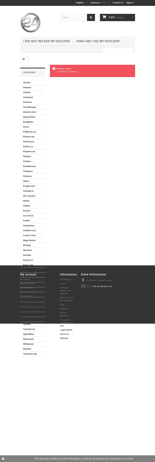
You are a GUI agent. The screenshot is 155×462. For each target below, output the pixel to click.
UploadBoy (28, 334)
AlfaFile (27, 92)
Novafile (27, 255)
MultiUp (27, 245)
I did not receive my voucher (46, 41)
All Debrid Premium (28, 99)
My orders (25, 383)
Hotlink (26, 206)
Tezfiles (27, 324)
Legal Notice (66, 433)
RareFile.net (29, 294)
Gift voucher (29, 196)
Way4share (28, 339)
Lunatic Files (29, 235)
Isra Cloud (28, 215)
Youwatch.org (30, 354)
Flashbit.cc (28, 191)
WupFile (27, 349)
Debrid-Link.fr (30, 112)
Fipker (26, 181)
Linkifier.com (29, 230)
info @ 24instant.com (102, 390)
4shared (27, 87)
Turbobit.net (29, 329)
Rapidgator (28, 289)
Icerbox (26, 211)
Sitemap (64, 442)
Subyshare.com (31, 314)
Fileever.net (29, 136)
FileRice (27, 161)
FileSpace (28, 171)
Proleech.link (29, 280)
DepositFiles (29, 117)
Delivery (64, 412)
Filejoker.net (29, 151)
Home (63, 387)
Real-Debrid (29, 299)
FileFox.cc (28, 146)
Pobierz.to (28, 260)
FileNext (27, 156)
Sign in (129, 2)
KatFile (26, 220)
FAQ (62, 408)
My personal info (28, 395)
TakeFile (27, 319)
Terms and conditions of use (66, 427)
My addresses (27, 391)
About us (64, 438)
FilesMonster (29, 166)
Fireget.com (29, 186)
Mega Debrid (29, 240)
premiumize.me (30, 270)
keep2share (29, 225)
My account (28, 378)
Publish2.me (29, 285)
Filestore (27, 176)
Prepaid (27, 275)
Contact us (118, 2)
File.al (26, 127)
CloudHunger (29, 107)
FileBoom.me (29, 132)
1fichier (26, 82)
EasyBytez (28, 122)
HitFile (26, 201)
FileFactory (28, 141)
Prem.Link (28, 265)
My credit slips (27, 387)
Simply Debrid (30, 304)
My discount (26, 400)
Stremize (27, 309)
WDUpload (28, 344)
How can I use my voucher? (98, 41)
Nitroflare (27, 250)
